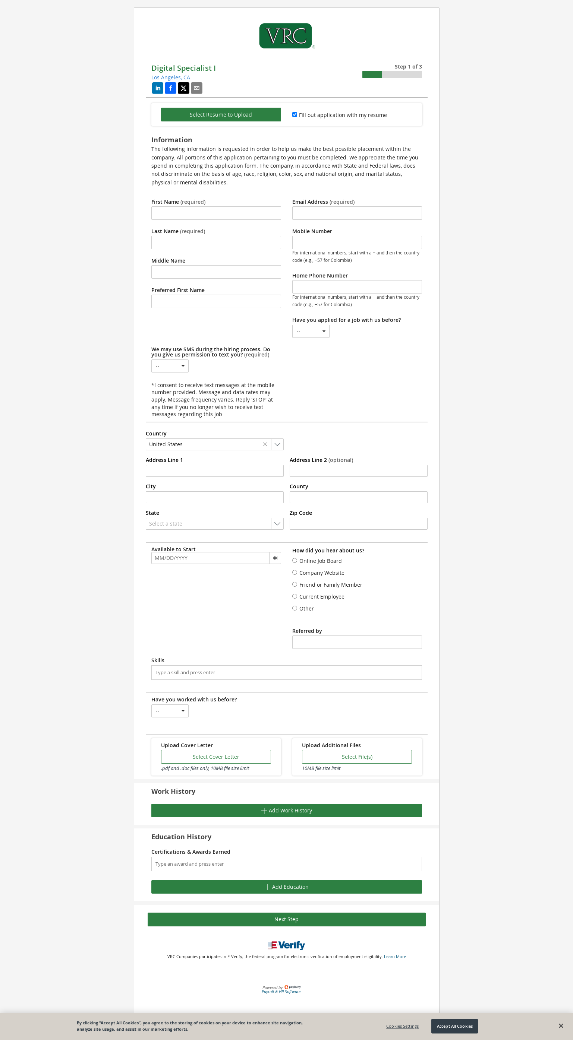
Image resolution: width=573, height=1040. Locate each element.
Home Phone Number (320, 275)
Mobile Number (312, 231)
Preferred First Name (178, 290)
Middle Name (168, 260)
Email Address (323, 201)
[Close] (561, 1026)
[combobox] (311, 331)
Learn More (395, 956)
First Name (178, 201)
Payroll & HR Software (281, 991)
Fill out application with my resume (343, 114)
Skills (157, 660)
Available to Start (173, 549)
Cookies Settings (402, 1026)
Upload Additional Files (331, 745)
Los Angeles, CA (170, 77)
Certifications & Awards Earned (190, 851)
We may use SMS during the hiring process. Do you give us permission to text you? (210, 352)
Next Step (286, 919)
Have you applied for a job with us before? (346, 320)
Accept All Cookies (455, 1026)
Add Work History (286, 810)
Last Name (178, 231)
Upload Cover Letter (187, 745)
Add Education (287, 886)
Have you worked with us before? (194, 699)
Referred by (307, 631)
